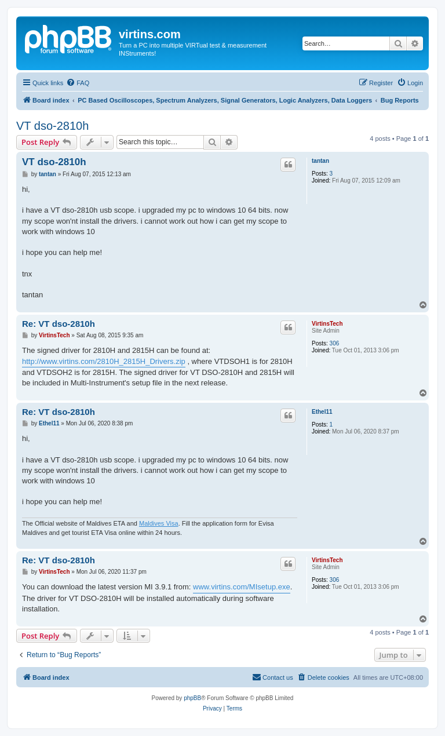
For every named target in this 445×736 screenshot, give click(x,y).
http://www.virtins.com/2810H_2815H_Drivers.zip (103, 361)
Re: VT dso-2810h (58, 324)
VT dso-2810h (52, 125)
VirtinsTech (327, 323)
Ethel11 (322, 412)
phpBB (192, 698)
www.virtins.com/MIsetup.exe (241, 586)
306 (335, 343)
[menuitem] (77, 83)
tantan (320, 161)
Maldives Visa (158, 523)
